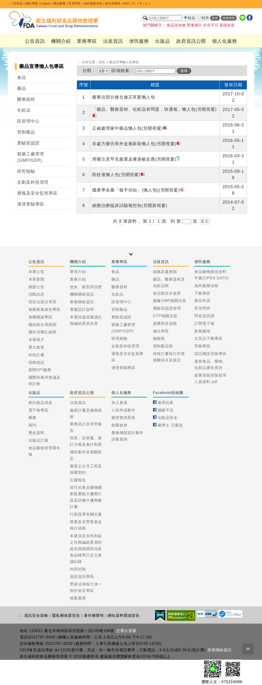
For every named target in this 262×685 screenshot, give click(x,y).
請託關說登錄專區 (210, 354)
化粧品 (24, 110)
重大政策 (37, 347)
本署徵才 (37, 340)
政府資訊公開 (191, 41)
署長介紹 (78, 272)
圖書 (33, 418)
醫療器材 (26, 99)
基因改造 (227, 25)
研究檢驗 (26, 171)
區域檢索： (122, 70)
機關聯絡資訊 (82, 294)
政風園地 (202, 331)
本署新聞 (37, 279)
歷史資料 (37, 433)
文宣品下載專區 (208, 338)
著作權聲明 (94, 615)
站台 (191, 18)
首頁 (102, 62)
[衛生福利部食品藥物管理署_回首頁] (54, 20)
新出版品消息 (40, 403)
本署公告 (37, 272)
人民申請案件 (123, 410)
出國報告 (78, 480)
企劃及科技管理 (32, 182)
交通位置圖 (126, 631)
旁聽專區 (202, 346)
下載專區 (202, 293)
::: (9, 3)
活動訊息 (37, 294)
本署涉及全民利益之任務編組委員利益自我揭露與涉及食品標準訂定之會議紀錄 (86, 549)
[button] (131, 254)
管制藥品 (26, 132)
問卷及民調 (204, 316)
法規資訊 (113, 41)
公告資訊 (35, 41)
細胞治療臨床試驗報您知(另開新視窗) (129, 205)
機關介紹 (61, 41)
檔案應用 (78, 598)
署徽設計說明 (82, 309)
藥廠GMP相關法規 (169, 301)
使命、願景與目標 (86, 287)
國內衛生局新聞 (43, 325)
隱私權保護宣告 (66, 615)
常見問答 (74, 3)
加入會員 (119, 403)
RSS (126, 3)
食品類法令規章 (167, 293)
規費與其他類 (165, 323)
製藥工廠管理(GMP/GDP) (30, 157)
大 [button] (134, 3)
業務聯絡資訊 (82, 302)
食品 (21, 77)
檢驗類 (159, 338)
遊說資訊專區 (82, 577)
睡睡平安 (166, 410)
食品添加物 (176, 25)
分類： (89, 70)
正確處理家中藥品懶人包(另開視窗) (129, 128)
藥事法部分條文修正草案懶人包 (123, 97)
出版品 (162, 41)
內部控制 (78, 569)
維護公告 (37, 287)
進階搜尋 (229, 18)
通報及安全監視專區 (37, 193)
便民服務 (139, 41)
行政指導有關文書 (86, 514)
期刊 (33, 425)
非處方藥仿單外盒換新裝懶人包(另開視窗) (136, 143)
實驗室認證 (28, 143)
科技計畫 (37, 355)
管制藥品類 (163, 346)
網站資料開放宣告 (124, 615)
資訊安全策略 (36, 615)
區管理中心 (28, 121)
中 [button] (140, 3)
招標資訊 (37, 362)
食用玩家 (166, 403)
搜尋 (215, 18)
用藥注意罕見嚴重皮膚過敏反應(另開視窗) (136, 159)
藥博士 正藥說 (170, 425)
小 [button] (146, 3)
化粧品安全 (168, 418)
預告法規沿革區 (43, 302)
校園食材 (119, 425)
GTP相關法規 (165, 316)
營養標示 (194, 25)
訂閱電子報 (204, 323)
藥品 (21, 88)
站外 (205, 18)
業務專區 (87, 41)
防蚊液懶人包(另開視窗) (118, 174)
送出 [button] (204, 221)
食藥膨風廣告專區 (45, 309)
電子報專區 (39, 410)
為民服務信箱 (93, 3)
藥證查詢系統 (123, 418)
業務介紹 (78, 279)
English (45, 3)
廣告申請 (202, 301)
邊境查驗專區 (30, 204)
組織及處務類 (165, 272)
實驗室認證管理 (167, 308)
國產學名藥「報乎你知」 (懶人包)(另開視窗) (138, 190)
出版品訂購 (39, 440)
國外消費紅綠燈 (43, 332)
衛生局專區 (112, 3)
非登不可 (210, 25)
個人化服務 (224, 41)
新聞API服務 (40, 370)
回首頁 (18, 3)
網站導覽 (31, 3)
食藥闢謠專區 (40, 317)
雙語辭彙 (59, 3)
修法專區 (161, 331)
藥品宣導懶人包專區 (124, 62)
